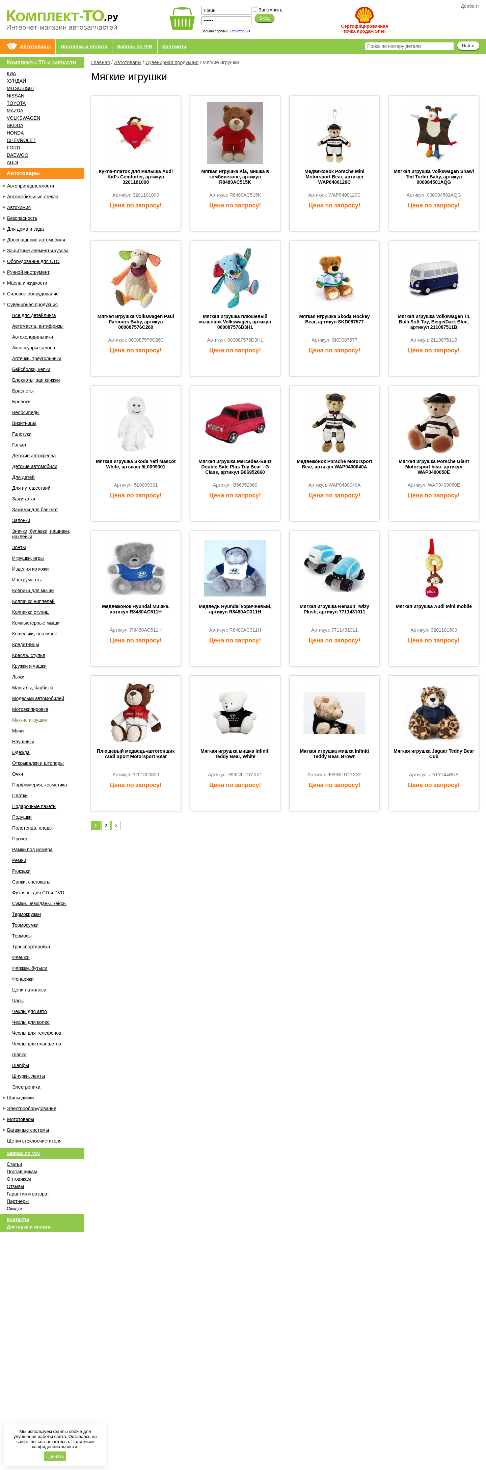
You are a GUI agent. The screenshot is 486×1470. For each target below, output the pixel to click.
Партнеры (18, 1201)
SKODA (15, 125)
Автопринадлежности (30, 186)
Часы (18, 1000)
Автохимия (19, 207)
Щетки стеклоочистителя (34, 1141)
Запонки (21, 520)
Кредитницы (25, 644)
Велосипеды (25, 412)
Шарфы (20, 1065)
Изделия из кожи (30, 569)
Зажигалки (23, 498)
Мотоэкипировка (30, 709)
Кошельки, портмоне (34, 633)
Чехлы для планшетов (36, 1043)
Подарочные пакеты (34, 806)
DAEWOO (17, 155)
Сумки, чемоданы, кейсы (39, 903)
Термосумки (25, 925)
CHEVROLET (21, 140)
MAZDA (15, 110)
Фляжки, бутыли (29, 968)
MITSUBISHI (20, 88)
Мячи (18, 730)
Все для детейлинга (34, 315)
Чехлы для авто (29, 1011)
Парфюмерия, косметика (39, 784)
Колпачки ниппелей (33, 601)
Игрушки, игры (28, 558)
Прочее (20, 838)
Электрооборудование (31, 1108)
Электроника (26, 1087)
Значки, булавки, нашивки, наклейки (41, 533)
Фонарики (23, 979)
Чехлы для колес (30, 1022)
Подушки (22, 817)
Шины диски (20, 1097)
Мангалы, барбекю (32, 687)
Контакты (174, 46)
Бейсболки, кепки (31, 369)
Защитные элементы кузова (38, 250)
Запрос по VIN (135, 46)
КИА (11, 73)
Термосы (22, 936)
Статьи (14, 1164)
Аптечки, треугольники (36, 358)
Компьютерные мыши (36, 623)
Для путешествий (31, 488)
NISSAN (15, 95)
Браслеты (23, 391)
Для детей (23, 477)
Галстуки (21, 434)
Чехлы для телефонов (36, 1033)
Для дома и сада (25, 229)
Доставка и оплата (83, 46)
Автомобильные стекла (32, 196)
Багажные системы (28, 1130)
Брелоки (21, 401)
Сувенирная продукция (171, 62)
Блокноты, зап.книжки (36, 380)
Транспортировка (31, 946)
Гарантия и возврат (28, 1194)
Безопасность (22, 218)
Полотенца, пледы (32, 828)
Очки (17, 774)
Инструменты (27, 579)
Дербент (470, 6)
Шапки (19, 1054)
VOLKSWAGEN (23, 118)
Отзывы (15, 1186)
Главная (100, 62)
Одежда (21, 752)
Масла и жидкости (27, 283)
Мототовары (20, 1119)
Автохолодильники (32, 337)
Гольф (19, 445)
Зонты (19, 547)
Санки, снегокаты (31, 882)
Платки (20, 795)
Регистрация (240, 31)
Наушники (23, 741)
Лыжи (18, 677)
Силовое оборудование (33, 293)
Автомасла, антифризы (37, 326)
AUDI (12, 162)
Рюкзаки (21, 871)
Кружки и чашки (29, 666)
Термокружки (26, 914)
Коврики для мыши (33, 590)
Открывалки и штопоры (38, 763)
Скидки (14, 1208)
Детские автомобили (34, 466)
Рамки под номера (32, 849)
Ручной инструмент (28, 272)
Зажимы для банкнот (35, 509)
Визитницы (24, 423)
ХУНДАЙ (16, 81)
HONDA (15, 133)
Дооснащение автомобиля (36, 239)
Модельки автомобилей (38, 698)
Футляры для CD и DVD (38, 892)
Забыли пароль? (214, 31)
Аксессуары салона (33, 347)
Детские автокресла (34, 455)
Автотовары (35, 46)
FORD (13, 147)
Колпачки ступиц (30, 612)
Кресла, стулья (28, 655)
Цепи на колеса (29, 989)
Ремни (19, 860)
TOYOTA (16, 103)
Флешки (20, 957)
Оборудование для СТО (33, 261)
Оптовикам (19, 1179)
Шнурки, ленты (28, 1076)
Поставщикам (22, 1171)
